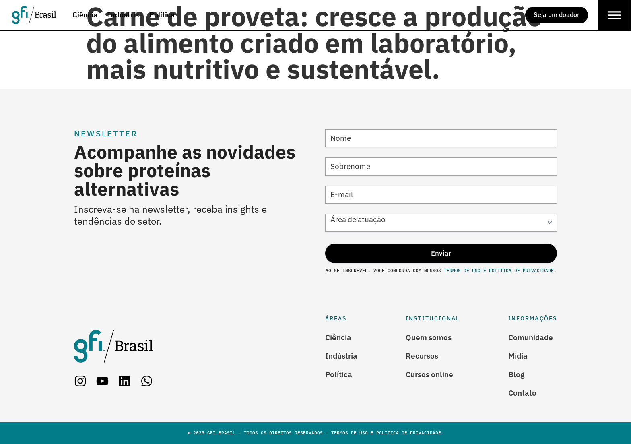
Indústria (341, 356)
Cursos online (429, 374)
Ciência (338, 337)
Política (338, 374)
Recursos (422, 356)
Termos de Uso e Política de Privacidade (497, 270)
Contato (522, 393)
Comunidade (530, 337)
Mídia (518, 356)
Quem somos (429, 337)
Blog (516, 374)
